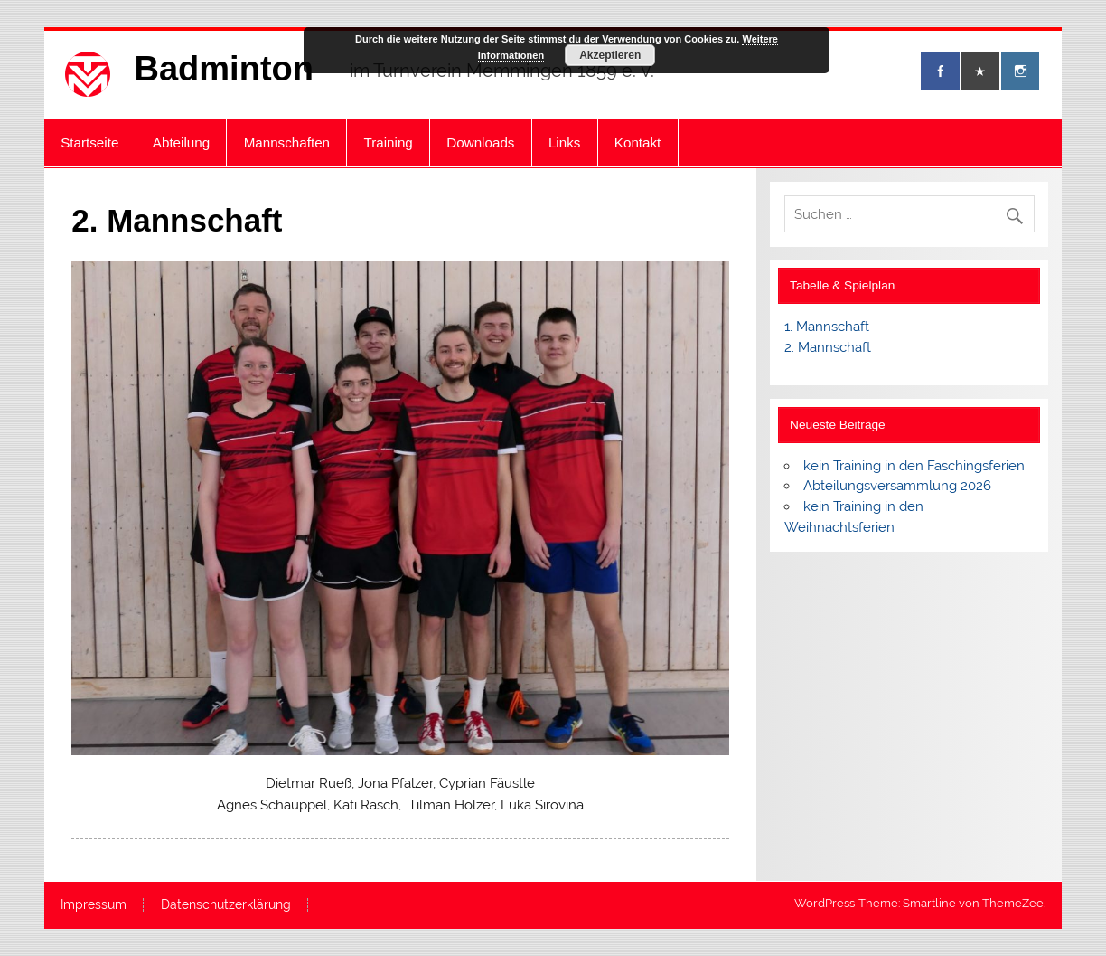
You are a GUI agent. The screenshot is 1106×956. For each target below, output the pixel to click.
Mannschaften (287, 142)
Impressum (94, 905)
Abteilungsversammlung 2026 (897, 486)
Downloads (480, 142)
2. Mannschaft (827, 347)
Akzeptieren (610, 55)
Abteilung (181, 142)
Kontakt (637, 142)
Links (564, 142)
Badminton (224, 69)
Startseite (89, 142)
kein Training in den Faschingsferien (914, 466)
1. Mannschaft (826, 326)
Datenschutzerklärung (226, 905)
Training (388, 142)
